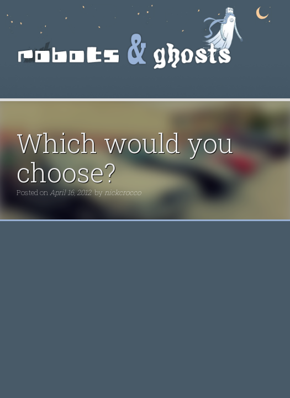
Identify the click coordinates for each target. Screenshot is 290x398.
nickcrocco (122, 192)
